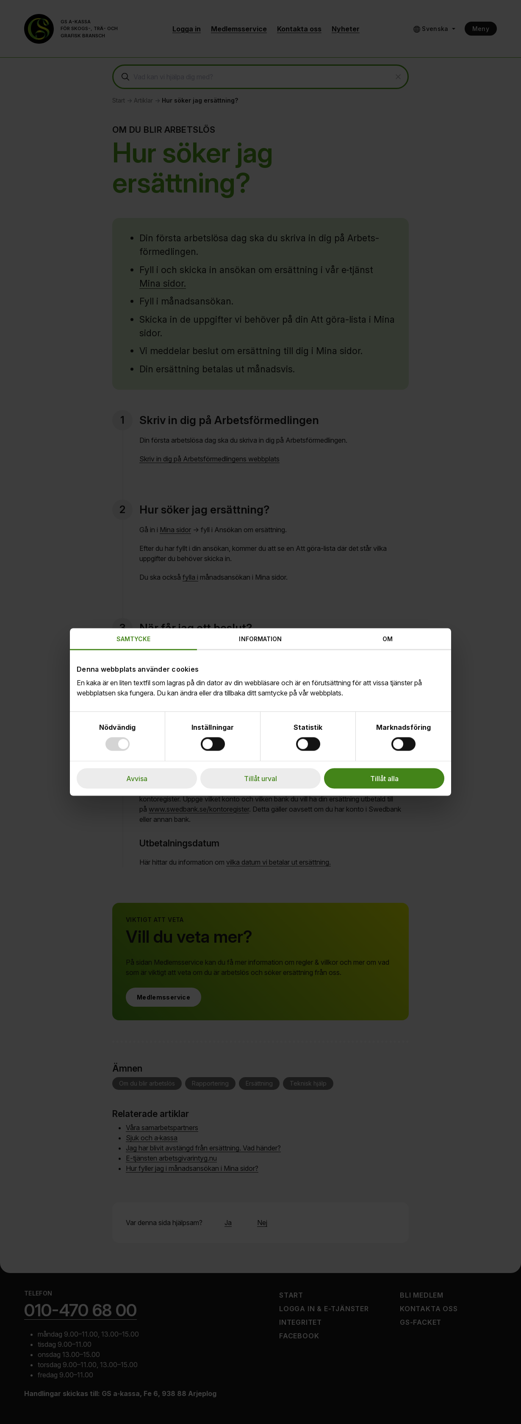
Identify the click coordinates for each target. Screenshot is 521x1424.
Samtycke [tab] (133, 638)
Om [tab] (387, 638)
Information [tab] (260, 638)
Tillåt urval (260, 778)
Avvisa (136, 778)
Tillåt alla (384, 778)
